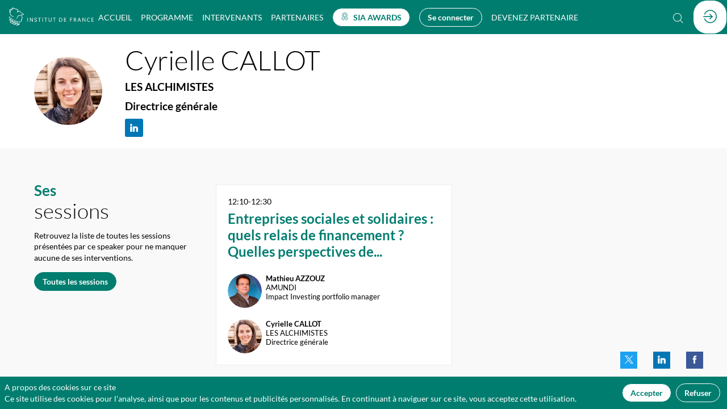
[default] (534, 17)
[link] (115, 17)
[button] (371, 17)
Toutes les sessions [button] (75, 281)
